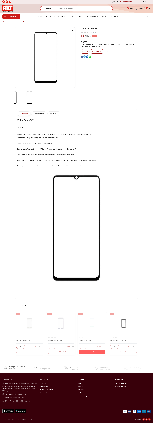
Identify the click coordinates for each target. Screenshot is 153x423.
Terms (105, 16)
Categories (11, 16)
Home (40, 16)
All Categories (60, 16)
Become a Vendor (121, 383)
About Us (48, 16)
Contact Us (43, 393)
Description (24, 113)
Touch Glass (33, 22)
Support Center (45, 396)
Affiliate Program (120, 386)
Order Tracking (146, 1)
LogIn (79, 383)
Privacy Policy (44, 386)
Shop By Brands (76, 16)
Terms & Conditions (46, 390)
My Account (82, 393)
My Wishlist (81, 390)
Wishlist (137, 1)
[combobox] (48, 8)
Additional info (39, 113)
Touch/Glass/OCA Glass (18, 22)
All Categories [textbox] (47, 9)
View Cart (81, 386)
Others (114, 16)
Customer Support (92, 16)
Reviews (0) (54, 113)
